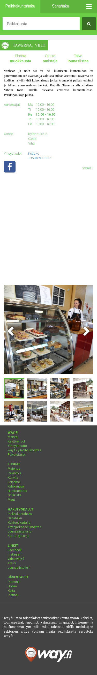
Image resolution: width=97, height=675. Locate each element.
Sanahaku (15, 518)
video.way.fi (16, 559)
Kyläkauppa (16, 486)
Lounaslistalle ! (18, 567)
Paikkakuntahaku (20, 514)
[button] (89, 6)
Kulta (11, 590)
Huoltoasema (17, 491)
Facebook (14, 550)
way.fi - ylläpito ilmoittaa (24, 450)
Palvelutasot (17, 454)
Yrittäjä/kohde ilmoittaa (24, 527)
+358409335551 (40, 158)
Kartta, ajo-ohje (18, 536)
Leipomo (14, 482)
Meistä (13, 437)
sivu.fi (12, 563)
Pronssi (13, 582)
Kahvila (13, 477)
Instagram (15, 554)
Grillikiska (14, 495)
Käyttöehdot (16, 441)
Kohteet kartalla (19, 522)
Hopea (12, 586)
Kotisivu (34, 153)
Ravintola (14, 473)
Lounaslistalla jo (19, 531)
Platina (13, 595)
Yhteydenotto (17, 446)
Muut (11, 499)
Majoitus (14, 468)
